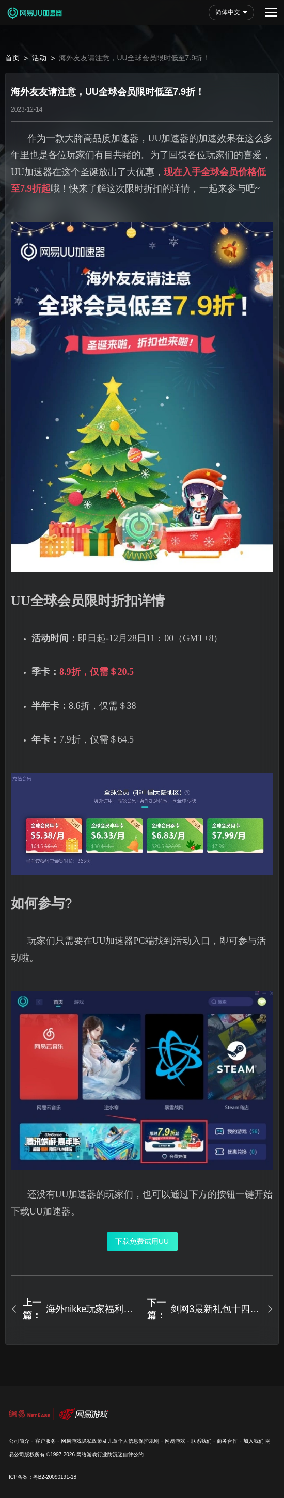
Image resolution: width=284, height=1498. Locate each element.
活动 (39, 58)
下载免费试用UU (142, 1241)
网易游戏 (175, 1441)
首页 (12, 58)
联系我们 (201, 1441)
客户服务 (45, 1441)
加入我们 (253, 1441)
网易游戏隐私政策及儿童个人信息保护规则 (110, 1441)
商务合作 (227, 1441)
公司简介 (19, 1441)
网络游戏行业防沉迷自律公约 (110, 1454)
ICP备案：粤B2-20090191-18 (42, 1477)
